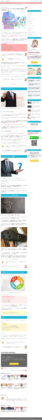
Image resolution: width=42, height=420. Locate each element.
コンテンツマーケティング (12, 352)
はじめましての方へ (34, 60)
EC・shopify (30, 12)
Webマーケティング (6, 352)
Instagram (29, 14)
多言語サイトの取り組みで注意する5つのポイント (34, 112)
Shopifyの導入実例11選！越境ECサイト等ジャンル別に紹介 (34, 105)
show (15, 84)
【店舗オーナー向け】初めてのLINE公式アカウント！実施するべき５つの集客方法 (34, 108)
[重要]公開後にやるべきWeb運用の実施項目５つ (34, 115)
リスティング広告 (30, 26)
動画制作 (29, 28)
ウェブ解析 (29, 22)
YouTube (14, 403)
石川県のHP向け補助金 (31, 30)
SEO (2, 352)
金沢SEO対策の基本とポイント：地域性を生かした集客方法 (34, 101)
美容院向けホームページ (31, 32)
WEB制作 (29, 20)
